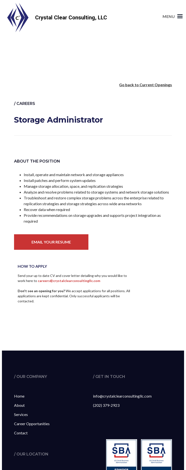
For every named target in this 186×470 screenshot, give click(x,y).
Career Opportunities (32, 423)
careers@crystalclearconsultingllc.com (69, 281)
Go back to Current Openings (145, 84)
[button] (173, 13)
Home (19, 396)
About (19, 405)
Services (21, 414)
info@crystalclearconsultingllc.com (122, 396)
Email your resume (51, 242)
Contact (21, 433)
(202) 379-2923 (106, 405)
